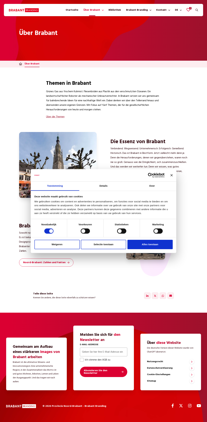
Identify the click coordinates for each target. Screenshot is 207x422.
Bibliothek (115, 10)
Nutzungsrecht (155, 361)
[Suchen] (197, 10)
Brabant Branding (137, 10)
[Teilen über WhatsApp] (163, 295)
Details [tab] (103, 186)
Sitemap (151, 381)
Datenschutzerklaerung (160, 368)
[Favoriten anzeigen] (188, 10)
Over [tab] (152, 186)
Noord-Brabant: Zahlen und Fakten (46, 262)
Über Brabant (91, 10)
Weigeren (57, 244)
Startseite (72, 10)
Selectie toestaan (104, 244)
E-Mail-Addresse (89, 344)
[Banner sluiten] (171, 175)
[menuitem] (72, 10)
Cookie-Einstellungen (158, 374)
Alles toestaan (150, 244)
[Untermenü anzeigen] (102, 10)
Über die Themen (55, 117)
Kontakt (161, 10)
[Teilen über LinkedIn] (147, 295)
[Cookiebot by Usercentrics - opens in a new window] (150, 175)
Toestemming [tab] (55, 186)
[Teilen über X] (155, 295)
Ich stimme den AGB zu (95, 360)
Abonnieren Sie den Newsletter (95, 371)
